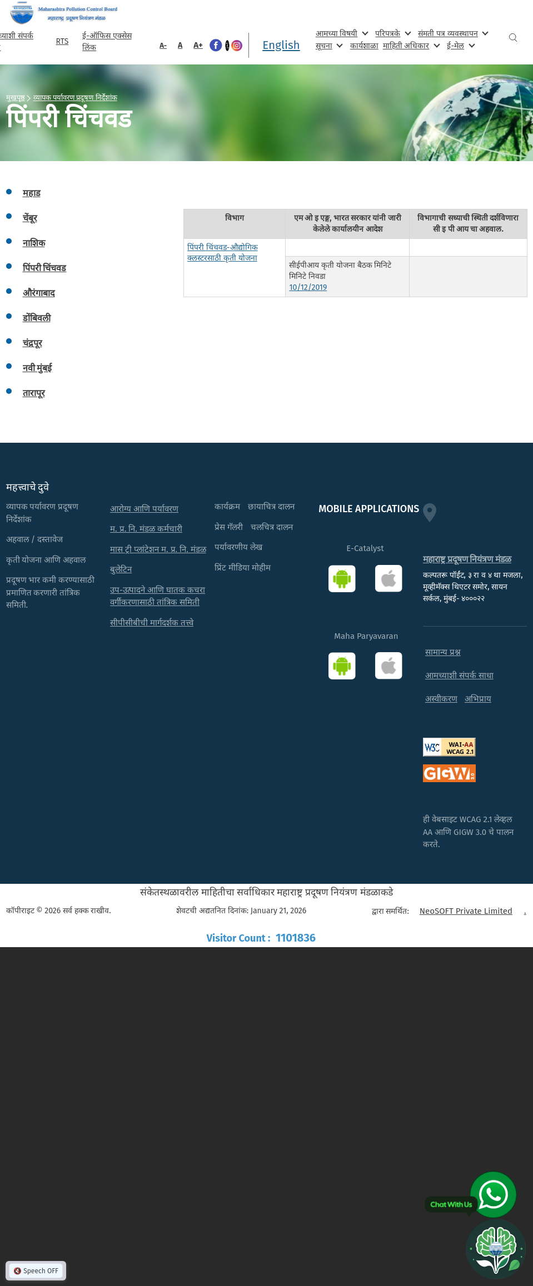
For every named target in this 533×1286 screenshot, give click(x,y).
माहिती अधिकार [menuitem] (410, 45)
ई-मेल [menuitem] (460, 45)
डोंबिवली (37, 318)
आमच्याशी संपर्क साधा (459, 675)
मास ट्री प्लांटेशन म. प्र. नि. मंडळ (158, 549)
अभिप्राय (478, 699)
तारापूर (34, 393)
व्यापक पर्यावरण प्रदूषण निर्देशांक (75, 97)
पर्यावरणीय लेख (238, 547)
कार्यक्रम (227, 507)
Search (513, 37)
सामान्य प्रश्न (443, 652)
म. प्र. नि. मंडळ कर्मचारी (146, 529)
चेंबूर (30, 218)
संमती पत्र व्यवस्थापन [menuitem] (452, 33)
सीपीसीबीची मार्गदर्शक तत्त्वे (151, 623)
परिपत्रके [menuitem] (392, 33)
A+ (198, 45)
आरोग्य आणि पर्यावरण (144, 509)
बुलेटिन (121, 569)
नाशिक (34, 243)
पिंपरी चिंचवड (45, 268)
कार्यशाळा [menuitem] (364, 46)
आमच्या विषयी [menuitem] (340, 33)
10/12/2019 (308, 287)
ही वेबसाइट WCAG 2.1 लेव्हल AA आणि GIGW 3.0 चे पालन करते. (468, 831)
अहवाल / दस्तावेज (34, 539)
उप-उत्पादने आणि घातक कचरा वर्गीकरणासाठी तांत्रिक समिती (157, 596)
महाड (32, 193)
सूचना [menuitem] (328, 45)
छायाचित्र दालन (271, 507)
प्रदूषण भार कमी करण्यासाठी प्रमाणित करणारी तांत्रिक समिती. (50, 592)
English (281, 45)
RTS (62, 41)
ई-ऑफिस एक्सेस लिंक (106, 41)
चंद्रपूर (32, 343)
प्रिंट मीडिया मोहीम (243, 568)
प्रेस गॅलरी (229, 527)
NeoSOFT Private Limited (466, 911)
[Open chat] (495, 1248)
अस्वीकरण (441, 699)
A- (163, 45)
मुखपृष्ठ (15, 97)
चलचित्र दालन (272, 527)
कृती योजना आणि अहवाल (46, 560)
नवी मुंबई (37, 368)
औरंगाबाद (39, 293)
